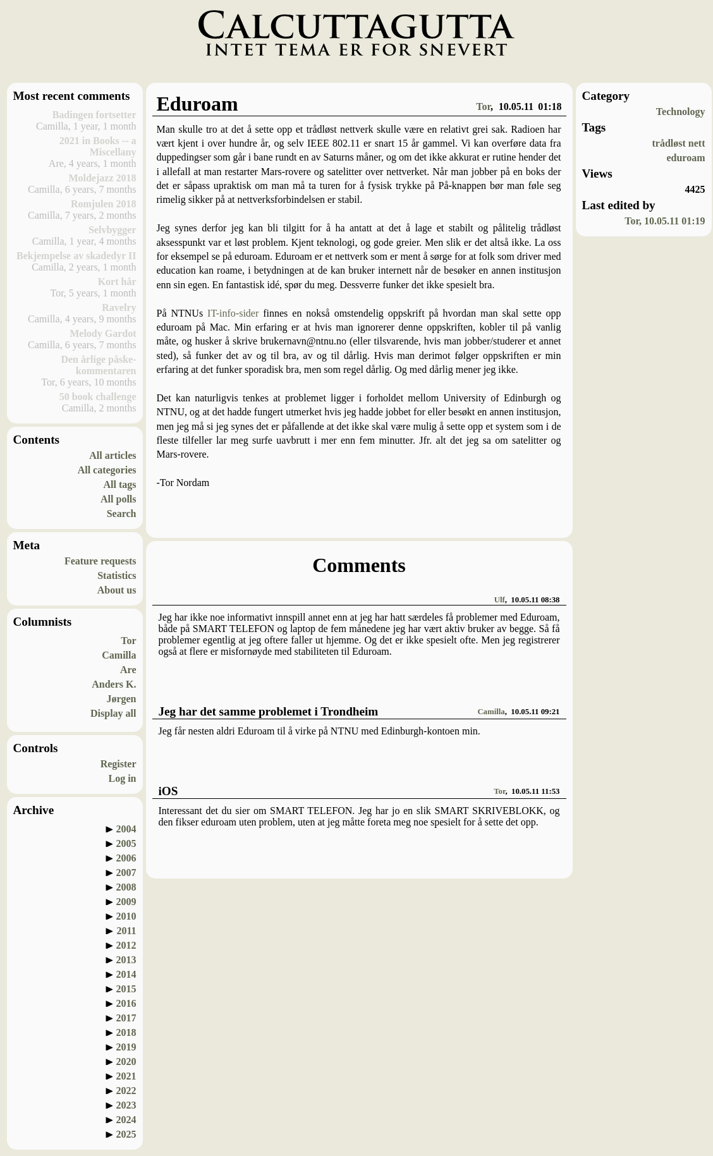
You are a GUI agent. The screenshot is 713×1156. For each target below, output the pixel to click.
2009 (126, 901)
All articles (112, 455)
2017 (126, 1018)
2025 (126, 1134)
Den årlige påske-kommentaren (98, 365)
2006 (126, 858)
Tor (128, 640)
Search (122, 513)
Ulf (499, 599)
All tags (120, 484)
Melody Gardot (103, 333)
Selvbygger (112, 229)
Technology (680, 111)
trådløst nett (678, 143)
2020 (126, 1061)
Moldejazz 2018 (102, 178)
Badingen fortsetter (94, 114)
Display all (113, 713)
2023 (126, 1105)
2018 (126, 1032)
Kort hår (117, 281)
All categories (107, 470)
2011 (126, 930)
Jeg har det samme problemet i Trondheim (269, 711)
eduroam (685, 157)
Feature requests (100, 561)
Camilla (119, 655)
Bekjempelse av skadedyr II (76, 255)
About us (117, 590)
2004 (126, 829)
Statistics (116, 575)
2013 (126, 959)
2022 (126, 1090)
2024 (126, 1119)
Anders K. (114, 684)
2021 (126, 1076)
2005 (126, 843)
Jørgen (121, 698)
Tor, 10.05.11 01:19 (665, 221)
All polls (118, 499)
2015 (126, 988)
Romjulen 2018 (104, 203)
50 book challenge (98, 396)
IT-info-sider (233, 313)
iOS (168, 791)
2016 (126, 1003)
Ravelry (119, 307)
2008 (126, 887)
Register (119, 763)
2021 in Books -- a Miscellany (98, 146)
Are (128, 669)
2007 (126, 872)
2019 (126, 1047)
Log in (122, 778)
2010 (126, 916)
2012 (126, 945)
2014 (126, 974)
